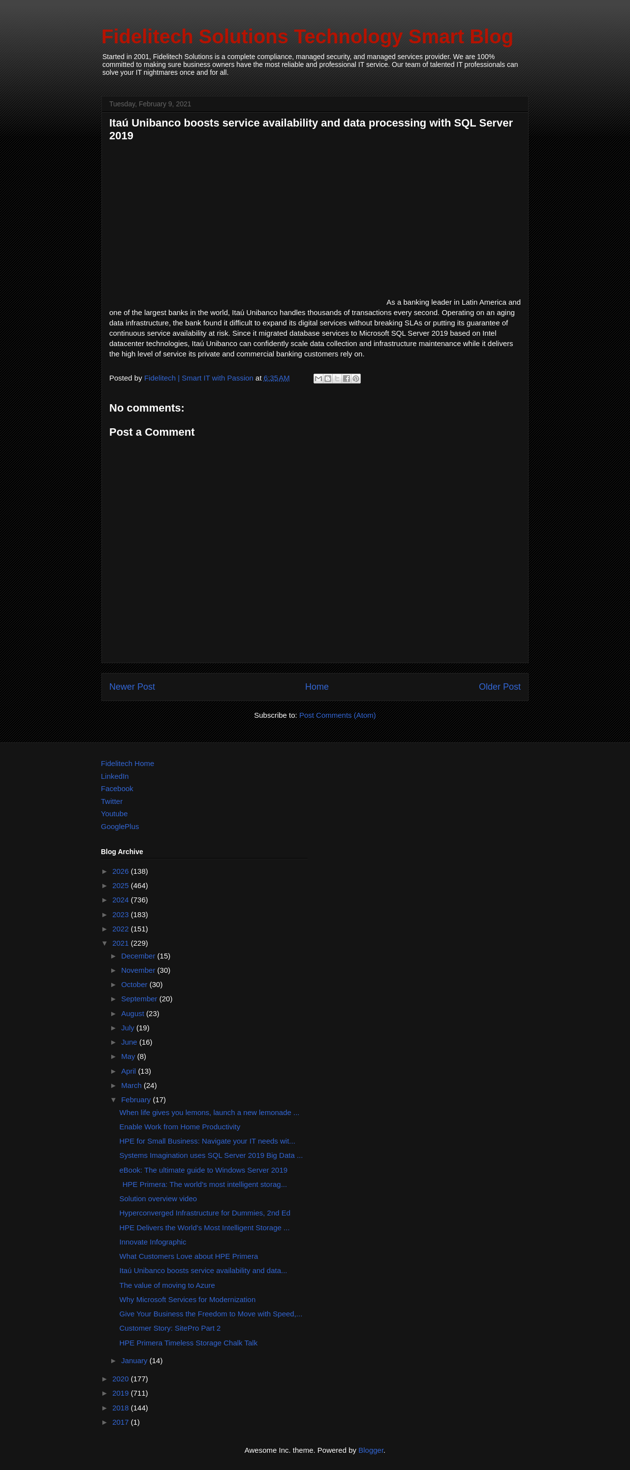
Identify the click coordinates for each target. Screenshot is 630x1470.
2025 (121, 885)
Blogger (370, 1450)
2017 (121, 1422)
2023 (121, 914)
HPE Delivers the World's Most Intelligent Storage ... (205, 1227)
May (129, 1056)
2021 (121, 943)
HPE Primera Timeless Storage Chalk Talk (189, 1343)
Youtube (114, 813)
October (135, 984)
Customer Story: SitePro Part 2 (170, 1328)
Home (317, 687)
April (129, 1071)
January (135, 1360)
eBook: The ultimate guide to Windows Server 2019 (204, 1170)
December (139, 956)
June (130, 1042)
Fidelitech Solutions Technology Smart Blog (307, 36)
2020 (121, 1378)
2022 (121, 929)
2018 (121, 1408)
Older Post (500, 687)
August (133, 1013)
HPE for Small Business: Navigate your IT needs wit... (207, 1141)
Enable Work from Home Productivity (180, 1126)
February (137, 1099)
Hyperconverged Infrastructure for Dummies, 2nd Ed (205, 1213)
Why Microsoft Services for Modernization (188, 1299)
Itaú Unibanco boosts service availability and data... (203, 1270)
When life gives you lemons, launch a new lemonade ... (210, 1112)
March (132, 1085)
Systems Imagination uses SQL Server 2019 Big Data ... (211, 1155)
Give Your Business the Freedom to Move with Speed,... (211, 1314)
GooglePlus (120, 826)
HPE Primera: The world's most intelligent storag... (203, 1184)
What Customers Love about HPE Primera (189, 1256)
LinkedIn (115, 776)
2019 (121, 1393)
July (128, 1027)
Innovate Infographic (153, 1242)
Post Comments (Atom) (337, 715)
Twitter (112, 801)
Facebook (117, 788)
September (140, 998)
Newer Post (132, 687)
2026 (121, 871)
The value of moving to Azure (167, 1285)
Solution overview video (158, 1198)
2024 (121, 899)
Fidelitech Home (127, 763)
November (139, 970)
